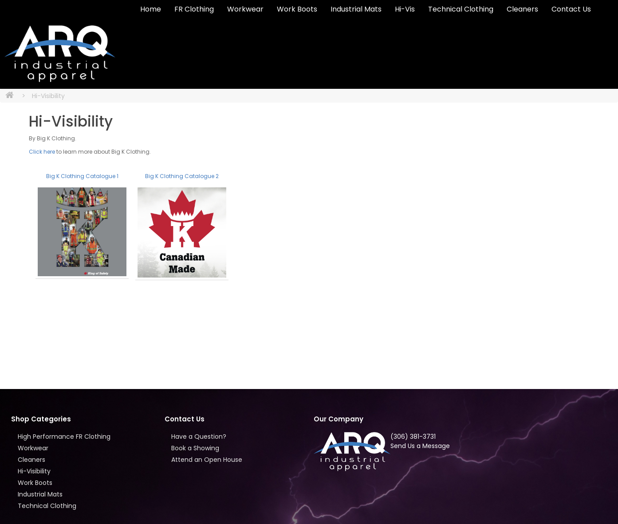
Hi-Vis (405, 9)
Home (150, 9)
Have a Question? (198, 436)
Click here (42, 151)
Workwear (245, 9)
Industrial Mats (356, 9)
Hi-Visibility (48, 95)
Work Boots (297, 9)
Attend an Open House (206, 459)
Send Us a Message (420, 445)
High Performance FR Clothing (64, 436)
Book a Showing (195, 448)
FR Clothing (194, 9)
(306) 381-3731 (413, 436)
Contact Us (571, 9)
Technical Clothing (460, 9)
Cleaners (522, 9)
